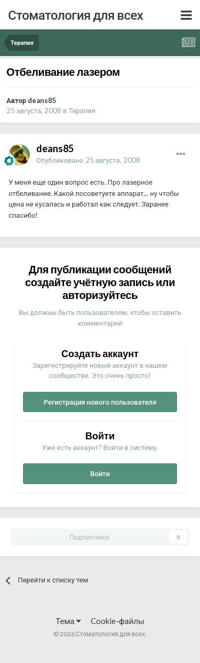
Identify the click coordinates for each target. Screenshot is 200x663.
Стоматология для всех (75, 14)
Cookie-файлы (118, 621)
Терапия (82, 110)
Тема (68, 621)
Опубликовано (88, 160)
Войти (100, 473)
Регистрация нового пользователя (100, 402)
